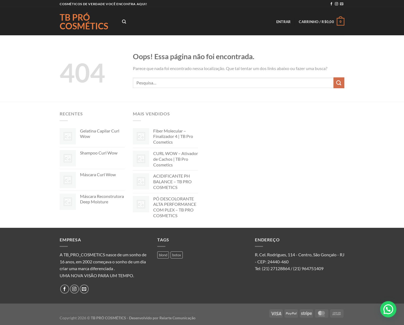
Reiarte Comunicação (177, 317)
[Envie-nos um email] (341, 4)
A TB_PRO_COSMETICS (82, 254)
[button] (388, 309)
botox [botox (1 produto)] (176, 255)
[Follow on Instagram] (336, 4)
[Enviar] (339, 82)
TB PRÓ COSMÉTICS (84, 21)
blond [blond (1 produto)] (163, 255)
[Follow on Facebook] (331, 4)
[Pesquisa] (124, 22)
